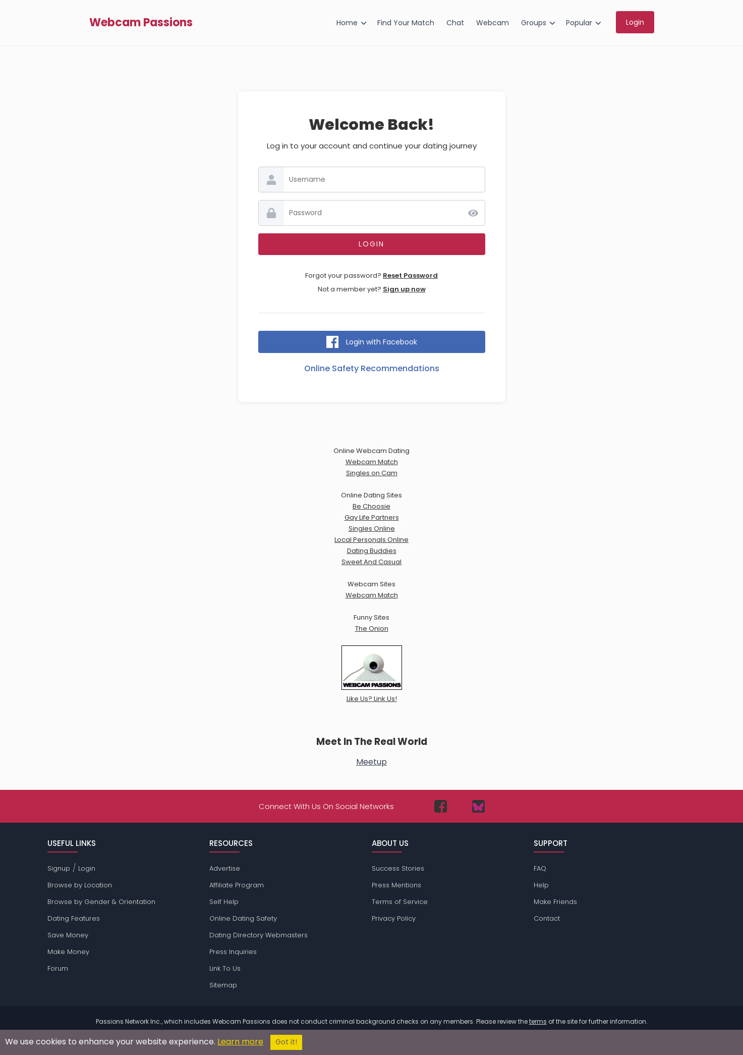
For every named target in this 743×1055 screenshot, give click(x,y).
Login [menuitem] (635, 22)
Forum (57, 968)
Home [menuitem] (347, 23)
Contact (547, 918)
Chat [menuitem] (455, 23)
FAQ (540, 868)
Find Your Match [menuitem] (405, 23)
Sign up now (404, 289)
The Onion (371, 628)
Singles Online (372, 528)
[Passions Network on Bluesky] (478, 806)
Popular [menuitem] (579, 23)
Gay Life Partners (372, 517)
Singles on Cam (371, 473)
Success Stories (398, 868)
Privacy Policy (394, 918)
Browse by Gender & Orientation (101, 902)
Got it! (286, 1042)
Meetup (371, 762)
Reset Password (410, 275)
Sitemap (223, 985)
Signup (58, 868)
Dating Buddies (371, 551)
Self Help (224, 902)
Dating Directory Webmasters (258, 935)
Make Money (68, 952)
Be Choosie (371, 506)
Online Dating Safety (243, 918)
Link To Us (225, 968)
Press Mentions (396, 885)
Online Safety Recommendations (371, 368)
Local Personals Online (371, 539)
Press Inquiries (233, 952)
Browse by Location (79, 885)
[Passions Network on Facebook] (440, 806)
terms (538, 1021)
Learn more (240, 1041)
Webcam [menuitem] (492, 23)
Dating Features (73, 918)
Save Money (67, 935)
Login (86, 868)
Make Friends (555, 902)
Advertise (224, 868)
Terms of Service (400, 902)
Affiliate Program (236, 885)
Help (541, 885)
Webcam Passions (141, 23)
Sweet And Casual (371, 562)
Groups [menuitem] (533, 23)
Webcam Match (372, 462)
